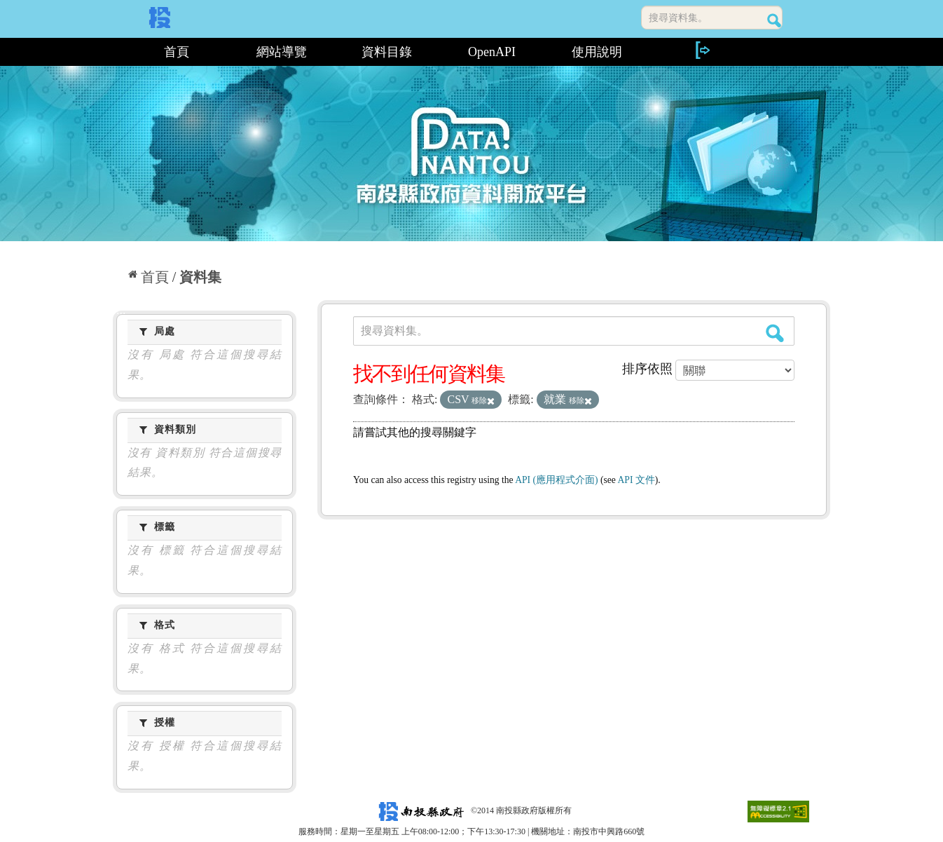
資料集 (200, 277)
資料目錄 (387, 52)
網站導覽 (281, 52)
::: (118, 52)
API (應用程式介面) (556, 480)
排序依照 (647, 369)
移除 (483, 400)
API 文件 (636, 480)
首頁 (176, 52)
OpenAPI (492, 52)
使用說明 (597, 52)
